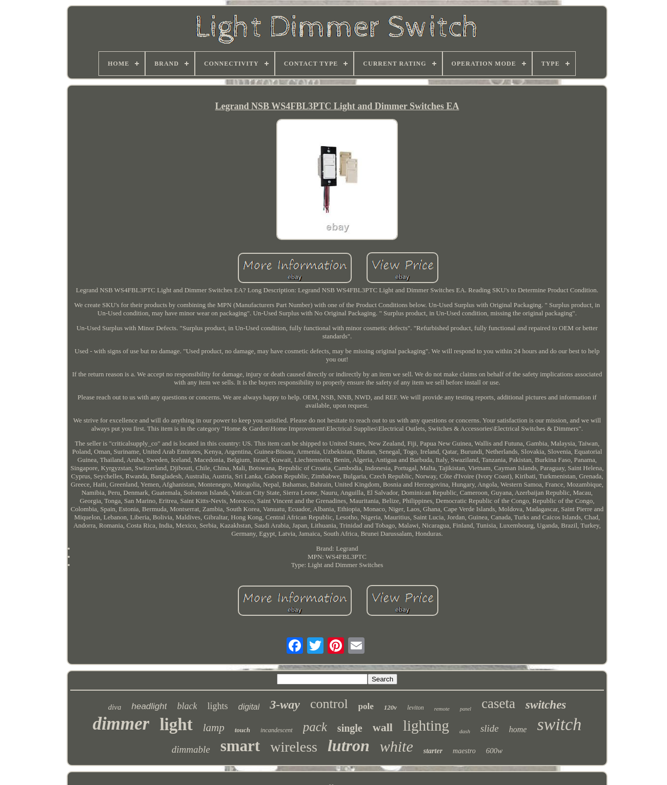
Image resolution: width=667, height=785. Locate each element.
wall (383, 727)
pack (315, 727)
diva (115, 707)
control (329, 703)
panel (465, 709)
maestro (464, 751)
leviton (415, 707)
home (518, 729)
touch (242, 730)
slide (489, 728)
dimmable (191, 749)
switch (559, 724)
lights (217, 706)
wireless (293, 747)
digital (248, 706)
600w (494, 751)
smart (240, 746)
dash (464, 731)
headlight (149, 706)
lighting (426, 725)
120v (390, 707)
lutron (349, 745)
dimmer (121, 724)
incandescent (276, 730)
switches (545, 704)
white (396, 746)
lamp (214, 727)
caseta (498, 703)
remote (442, 709)
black (187, 706)
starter (432, 751)
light (175, 724)
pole (366, 706)
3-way (285, 704)
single (349, 728)
